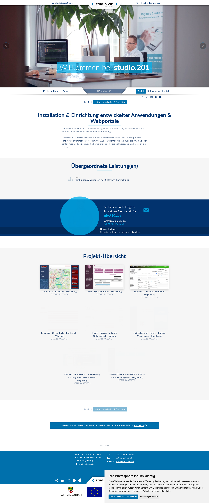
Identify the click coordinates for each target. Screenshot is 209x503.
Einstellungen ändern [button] (149, 496)
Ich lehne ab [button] (132, 496)
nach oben (104, 448)
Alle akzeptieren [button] (117, 496)
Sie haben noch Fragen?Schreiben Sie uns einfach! (121, 211)
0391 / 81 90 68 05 (125, 457)
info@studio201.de (125, 464)
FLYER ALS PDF (104, 90)
